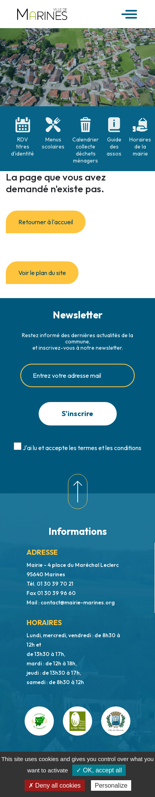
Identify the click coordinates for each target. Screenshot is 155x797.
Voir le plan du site (42, 273)
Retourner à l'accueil (45, 222)
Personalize (111, 785)
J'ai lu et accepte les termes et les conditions (82, 448)
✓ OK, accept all (99, 770)
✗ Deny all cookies (55, 785)
